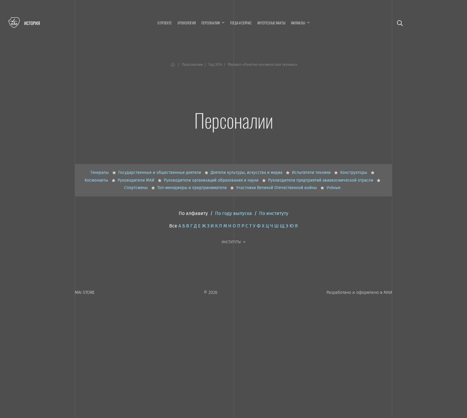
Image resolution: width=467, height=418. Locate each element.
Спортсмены (136, 187)
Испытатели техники (312, 172)
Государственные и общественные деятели (160, 172)
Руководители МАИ (136, 180)
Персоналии (192, 65)
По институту (273, 213)
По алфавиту (193, 213)
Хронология (187, 22)
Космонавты (97, 180)
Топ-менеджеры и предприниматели (192, 187)
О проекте (165, 22)
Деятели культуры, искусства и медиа (247, 172)
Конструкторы (354, 172)
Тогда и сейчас (241, 22)
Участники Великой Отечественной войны (277, 187)
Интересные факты (271, 22)
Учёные (333, 187)
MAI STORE (84, 292)
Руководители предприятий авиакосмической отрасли (321, 180)
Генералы (100, 172)
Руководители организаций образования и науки (212, 180)
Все (173, 226)
